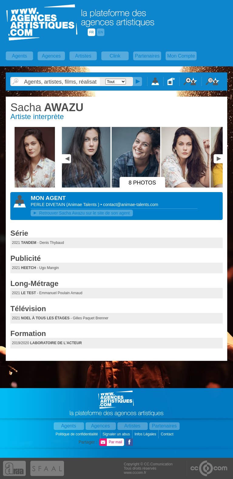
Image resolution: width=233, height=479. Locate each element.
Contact (167, 434)
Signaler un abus (117, 434)
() (83, 204)
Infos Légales (145, 434)
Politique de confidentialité (77, 434)
